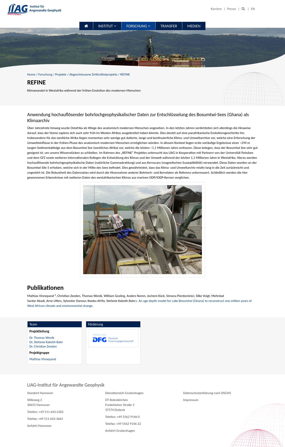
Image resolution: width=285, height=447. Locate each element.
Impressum (190, 400)
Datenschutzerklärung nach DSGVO (207, 393)
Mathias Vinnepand (42, 359)
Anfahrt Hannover (39, 426)
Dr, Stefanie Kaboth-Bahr (46, 342)
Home (31, 74)
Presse (231, 9)
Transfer (169, 26)
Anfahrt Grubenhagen (120, 431)
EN (253, 9)
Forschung (138, 26)
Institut (107, 26)
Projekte (60, 74)
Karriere (216, 9)
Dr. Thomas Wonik (41, 338)
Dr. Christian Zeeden (43, 346)
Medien (193, 26)
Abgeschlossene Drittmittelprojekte (93, 74)
